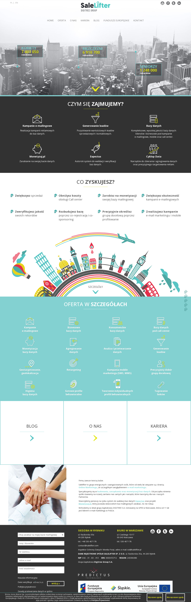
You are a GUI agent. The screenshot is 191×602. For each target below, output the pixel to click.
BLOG (96, 20)
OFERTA (62, 20)
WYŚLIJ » (56, 583)
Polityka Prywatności (100, 600)
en (16, 2)
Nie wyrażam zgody (175, 597)
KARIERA (85, 20)
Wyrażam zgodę (155, 597)
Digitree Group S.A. (103, 562)
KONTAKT (138, 20)
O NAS (73, 20)
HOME (50, 20)
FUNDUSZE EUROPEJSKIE (116, 20)
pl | (14, 2)
